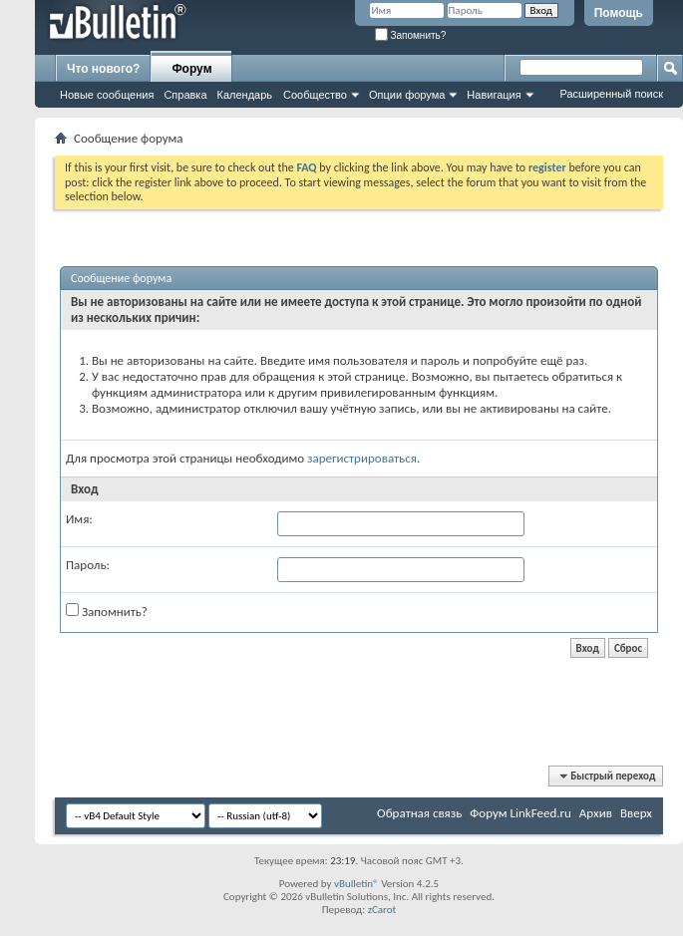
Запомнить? (411, 35)
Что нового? (103, 69)
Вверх (636, 812)
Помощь (618, 13)
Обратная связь (419, 812)
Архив (595, 812)
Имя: (79, 518)
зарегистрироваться (362, 458)
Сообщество (315, 95)
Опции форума (407, 95)
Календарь (245, 95)
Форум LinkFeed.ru (520, 812)
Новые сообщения (107, 95)
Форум (191, 69)
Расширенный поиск (611, 94)
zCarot (382, 909)
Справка (185, 95)
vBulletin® (356, 883)
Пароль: (88, 564)
